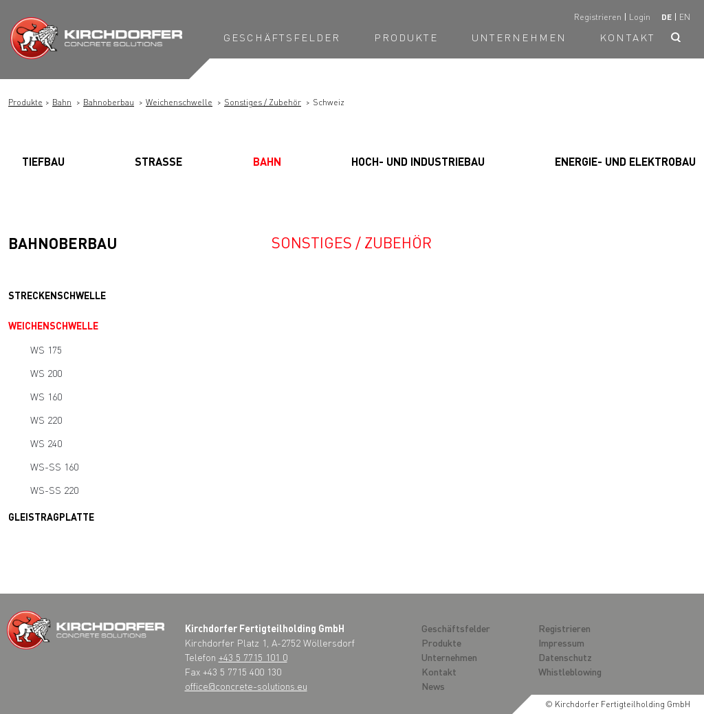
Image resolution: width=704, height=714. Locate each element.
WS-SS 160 (54, 466)
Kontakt (627, 37)
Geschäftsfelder (282, 37)
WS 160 (46, 396)
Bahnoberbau (108, 102)
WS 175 (46, 349)
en (684, 17)
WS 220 (46, 419)
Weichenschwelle (179, 102)
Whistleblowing (570, 671)
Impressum (561, 642)
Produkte (406, 37)
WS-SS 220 (54, 490)
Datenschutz (565, 657)
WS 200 (46, 373)
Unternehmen (519, 37)
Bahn (62, 102)
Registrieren (598, 17)
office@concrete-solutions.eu (246, 686)
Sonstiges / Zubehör (262, 102)
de (666, 17)
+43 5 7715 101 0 (253, 657)
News (433, 686)
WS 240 (46, 443)
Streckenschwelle (57, 295)
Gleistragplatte (51, 516)
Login (639, 17)
